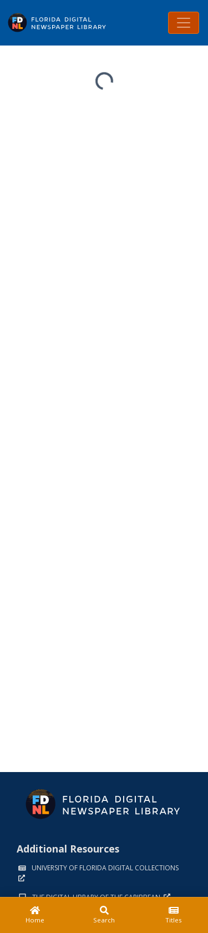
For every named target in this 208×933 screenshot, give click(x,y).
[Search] (104, 915)
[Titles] (173, 915)
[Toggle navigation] (183, 23)
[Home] (34, 915)
